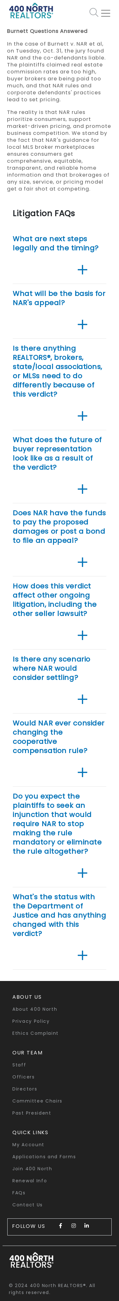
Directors (24, 1089)
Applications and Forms (44, 1156)
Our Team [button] (27, 1052)
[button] (82, 270)
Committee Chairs (37, 1101)
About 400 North (34, 1009)
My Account (28, 1144)
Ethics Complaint (35, 1033)
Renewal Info (29, 1181)
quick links (30, 1132)
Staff (19, 1065)
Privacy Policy (31, 1021)
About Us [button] (27, 997)
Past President (31, 1113)
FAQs (19, 1193)
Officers (23, 1077)
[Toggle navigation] (108, 11)
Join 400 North (32, 1169)
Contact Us (27, 1205)
